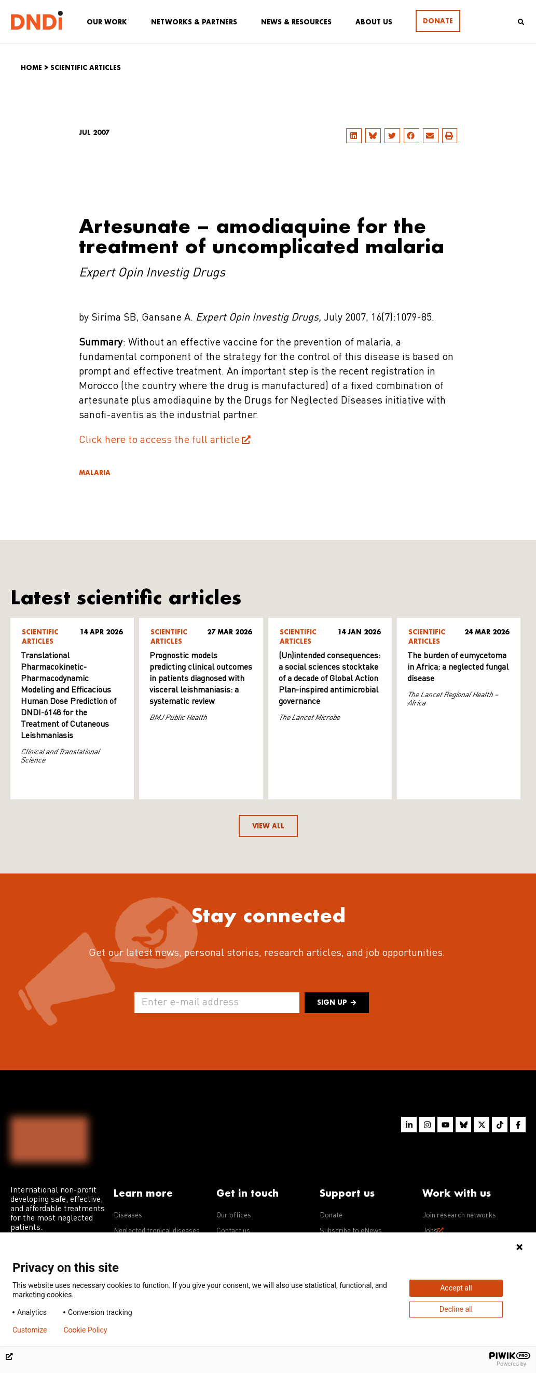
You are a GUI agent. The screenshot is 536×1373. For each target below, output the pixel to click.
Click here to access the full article (159, 440)
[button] (354, 135)
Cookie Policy (85, 1330)
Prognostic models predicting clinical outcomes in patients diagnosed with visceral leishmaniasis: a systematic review (200, 679)
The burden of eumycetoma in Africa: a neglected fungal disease (457, 667)
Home (31, 68)
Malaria (95, 473)
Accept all (456, 1288)
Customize (29, 1330)
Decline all (456, 1309)
